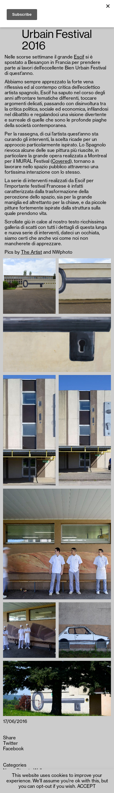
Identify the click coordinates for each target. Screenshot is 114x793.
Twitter (10, 743)
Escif (79, 57)
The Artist (31, 252)
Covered (61, 161)
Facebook (13, 749)
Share (9, 738)
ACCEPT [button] (86, 786)
